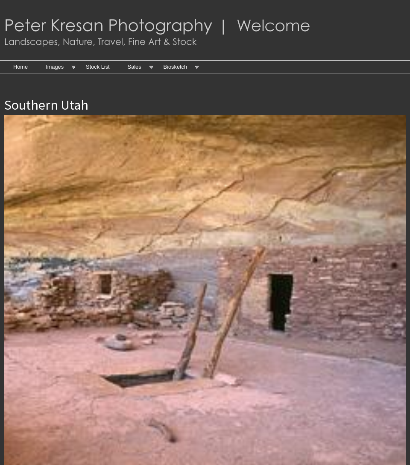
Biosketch (175, 67)
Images (55, 67)
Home (20, 67)
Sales (134, 67)
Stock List (97, 67)
